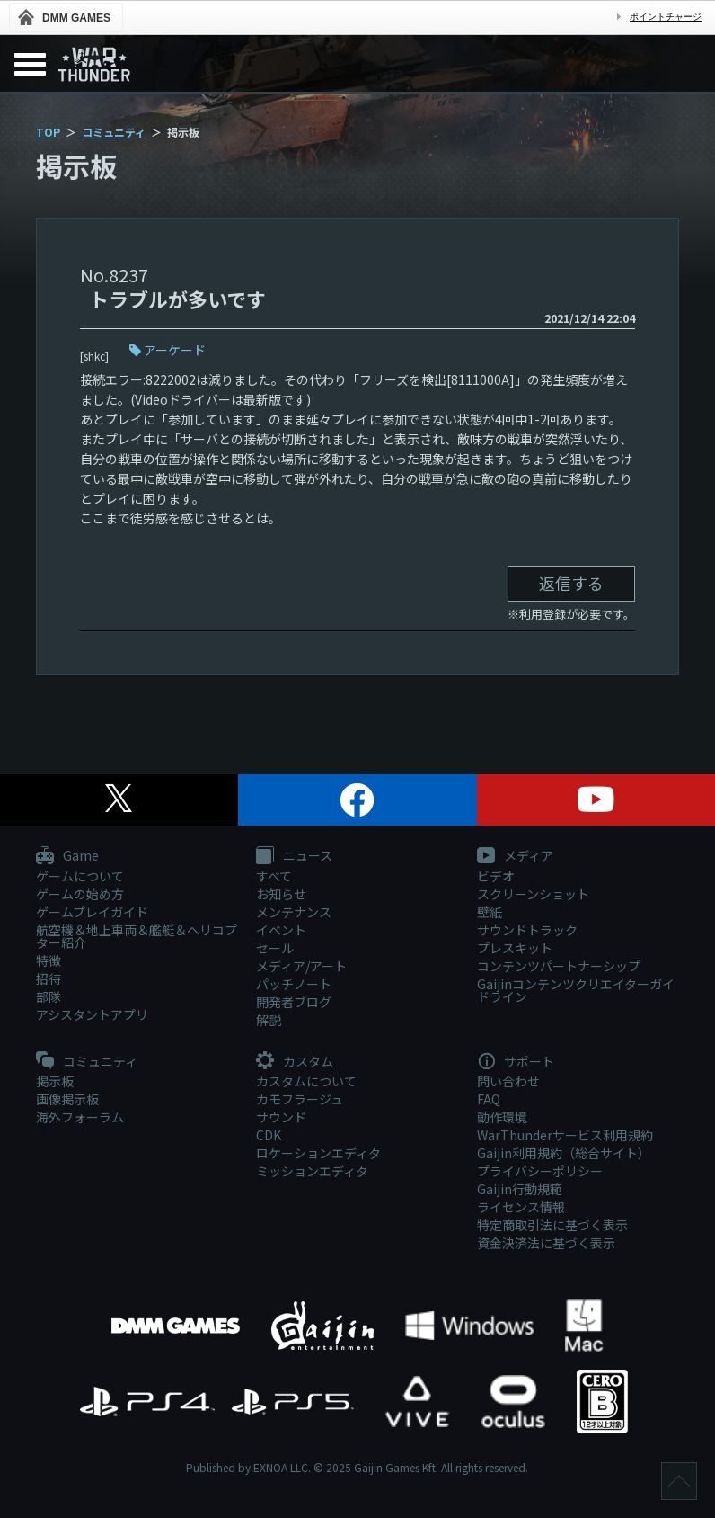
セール (275, 948)
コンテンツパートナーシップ (558, 966)
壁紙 (489, 912)
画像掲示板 (67, 1099)
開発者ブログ (293, 1002)
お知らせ (281, 894)
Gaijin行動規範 (519, 1189)
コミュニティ (114, 131)
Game (67, 856)
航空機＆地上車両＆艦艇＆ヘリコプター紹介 (136, 936)
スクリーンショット (533, 894)
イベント (281, 930)
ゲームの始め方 (80, 894)
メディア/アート (301, 966)
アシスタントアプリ (92, 1014)
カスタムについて (306, 1081)
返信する (571, 582)
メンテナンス (293, 912)
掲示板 (55, 1081)
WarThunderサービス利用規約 (565, 1135)
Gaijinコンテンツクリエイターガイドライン (576, 990)
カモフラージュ (299, 1099)
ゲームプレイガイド (92, 912)
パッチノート (293, 984)
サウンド (281, 1117)
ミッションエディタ (312, 1171)
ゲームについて (80, 876)
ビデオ (496, 876)
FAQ (488, 1099)
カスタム (294, 1062)
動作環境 (502, 1117)
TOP (48, 131)
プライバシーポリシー (540, 1171)
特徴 (48, 960)
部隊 (48, 996)
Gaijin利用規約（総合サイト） (563, 1153)
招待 (48, 978)
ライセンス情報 (521, 1207)
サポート (515, 1062)
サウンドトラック (527, 930)
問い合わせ (508, 1081)
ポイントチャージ (666, 17)
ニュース (294, 856)
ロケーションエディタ (318, 1153)
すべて (274, 876)
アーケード (175, 350)
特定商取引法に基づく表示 (552, 1225)
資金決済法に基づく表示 (546, 1243)
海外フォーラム (80, 1117)
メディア (515, 856)
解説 (268, 1019)
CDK (268, 1135)
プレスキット (514, 948)
